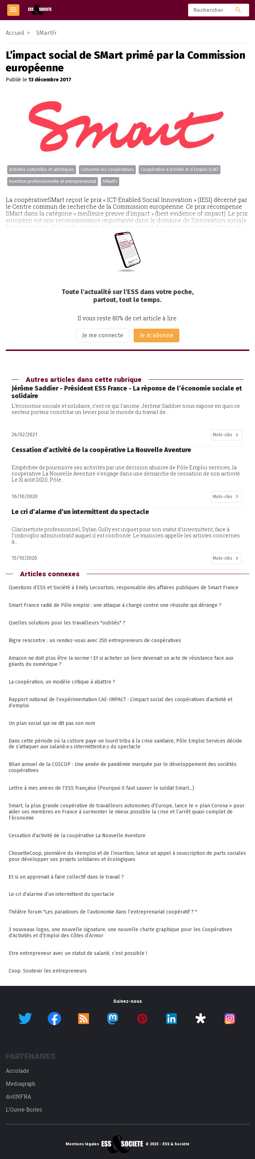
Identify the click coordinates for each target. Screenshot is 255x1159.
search (238, 10)
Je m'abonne (156, 335)
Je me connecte (102, 335)
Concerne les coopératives (107, 169)
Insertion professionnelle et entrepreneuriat (52, 181)
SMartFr (110, 181)
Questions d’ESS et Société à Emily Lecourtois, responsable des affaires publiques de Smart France (123, 588)
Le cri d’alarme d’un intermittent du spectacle (61, 894)
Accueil (15, 33)
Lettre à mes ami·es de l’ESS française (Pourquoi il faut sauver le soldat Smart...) (101, 788)
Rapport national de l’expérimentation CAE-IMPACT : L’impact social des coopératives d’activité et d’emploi (120, 702)
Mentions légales (82, 1144)
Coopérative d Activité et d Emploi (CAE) (179, 169)
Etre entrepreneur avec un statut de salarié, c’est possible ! (78, 953)
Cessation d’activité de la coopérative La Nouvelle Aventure (77, 836)
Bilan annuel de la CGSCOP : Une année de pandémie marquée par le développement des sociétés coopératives (123, 767)
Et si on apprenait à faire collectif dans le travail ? (66, 877)
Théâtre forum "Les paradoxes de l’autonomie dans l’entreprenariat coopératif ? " (103, 912)
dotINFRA (18, 1096)
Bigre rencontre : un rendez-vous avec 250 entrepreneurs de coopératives (95, 640)
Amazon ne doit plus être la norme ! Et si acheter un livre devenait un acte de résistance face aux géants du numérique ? (121, 661)
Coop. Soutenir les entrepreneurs (48, 971)
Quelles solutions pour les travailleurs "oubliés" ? (67, 623)
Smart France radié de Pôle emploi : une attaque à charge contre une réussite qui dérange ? (115, 605)
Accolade (17, 1070)
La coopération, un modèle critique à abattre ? (62, 682)
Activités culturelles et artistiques (41, 169)
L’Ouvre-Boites (24, 1109)
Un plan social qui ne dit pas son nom (52, 723)
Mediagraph (21, 1083)
